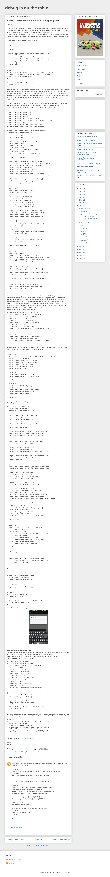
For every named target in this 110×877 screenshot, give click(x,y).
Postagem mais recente (15, 840)
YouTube (80, 83)
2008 (81, 258)
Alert (16, 752)
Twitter (79, 76)
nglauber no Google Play (88, 214)
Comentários (11, 863)
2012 (81, 246)
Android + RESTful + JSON (86, 140)
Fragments (41, 752)
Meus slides (81, 69)
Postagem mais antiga (61, 840)
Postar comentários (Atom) (41, 845)
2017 (81, 194)
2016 (81, 197)
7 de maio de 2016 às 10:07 (20, 823)
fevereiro (84, 240)
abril (82, 234)
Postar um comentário (16, 827)
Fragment (35, 752)
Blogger (67, 873)
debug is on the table (26, 8)
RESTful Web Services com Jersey (88, 163)
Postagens (10, 859)
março (83, 237)
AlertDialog (21, 752)
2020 (81, 188)
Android (28, 752)
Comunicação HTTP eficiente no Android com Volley (87, 153)
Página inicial (39, 840)
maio (82, 231)
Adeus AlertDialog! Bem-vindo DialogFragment (88, 218)
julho (82, 225)
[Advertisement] (90, 113)
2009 (81, 255)
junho (83, 228)
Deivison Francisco (18, 761)
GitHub (79, 79)
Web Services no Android (85, 167)
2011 (81, 249)
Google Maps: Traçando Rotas (87, 137)
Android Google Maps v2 (85, 149)
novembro (84, 208)
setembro (84, 222)
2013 (81, 206)
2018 (81, 191)
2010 (81, 252)
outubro (83, 211)
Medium (79, 72)
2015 (81, 200)
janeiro (83, 243)
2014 (81, 203)
